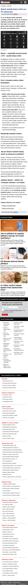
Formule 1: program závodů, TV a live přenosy (12, 476)
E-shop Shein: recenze (7, 397)
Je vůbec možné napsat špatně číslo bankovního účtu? (11, 287)
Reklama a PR (3, 582)
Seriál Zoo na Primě (7, 436)
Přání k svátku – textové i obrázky (9, 552)
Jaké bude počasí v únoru (8, 380)
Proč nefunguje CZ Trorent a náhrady (10, 573)
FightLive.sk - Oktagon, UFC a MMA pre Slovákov (7, 366)
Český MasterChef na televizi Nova (10, 427)
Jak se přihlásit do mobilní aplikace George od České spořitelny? (12, 235)
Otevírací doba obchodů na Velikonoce (10, 502)
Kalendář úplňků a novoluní (8, 529)
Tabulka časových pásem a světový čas (10, 447)
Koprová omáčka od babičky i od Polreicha (11, 492)
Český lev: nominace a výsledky (9, 385)
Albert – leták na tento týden (8, 509)
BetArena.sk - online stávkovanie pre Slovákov (7, 361)
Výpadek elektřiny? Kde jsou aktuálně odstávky (12, 449)
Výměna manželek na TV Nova (9, 424)
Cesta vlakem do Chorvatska (8, 545)
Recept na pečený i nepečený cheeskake (11, 488)
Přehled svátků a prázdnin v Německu (10, 527)
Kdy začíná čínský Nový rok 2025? (10, 383)
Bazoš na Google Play (8, 205)
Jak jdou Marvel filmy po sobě (9, 429)
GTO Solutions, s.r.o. (23, 584)
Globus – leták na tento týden (8, 515)
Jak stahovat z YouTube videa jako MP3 (11, 566)
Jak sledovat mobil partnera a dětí (9, 445)
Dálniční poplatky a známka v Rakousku (11, 470)
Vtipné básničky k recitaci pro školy (10, 554)
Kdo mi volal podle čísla (7, 461)
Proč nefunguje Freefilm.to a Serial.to (10, 568)
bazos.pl (3, 176)
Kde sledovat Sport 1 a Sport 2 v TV (10, 458)
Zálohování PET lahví (7, 474)
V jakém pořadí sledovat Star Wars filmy (11, 431)
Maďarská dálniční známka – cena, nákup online (12, 465)
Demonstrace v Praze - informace (9, 410)
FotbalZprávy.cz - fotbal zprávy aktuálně (6, 345)
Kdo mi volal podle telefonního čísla (10, 543)
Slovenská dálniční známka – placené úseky (11, 467)
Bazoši (5, 59)
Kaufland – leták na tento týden (9, 506)
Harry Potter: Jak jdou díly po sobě (10, 433)
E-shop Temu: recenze (7, 394)
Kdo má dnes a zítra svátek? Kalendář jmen (11, 549)
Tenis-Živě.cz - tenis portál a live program (7, 355)
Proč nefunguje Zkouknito (8, 570)
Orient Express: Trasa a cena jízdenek (10, 538)
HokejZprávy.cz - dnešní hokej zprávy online (7, 350)
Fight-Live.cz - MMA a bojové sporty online (7, 340)
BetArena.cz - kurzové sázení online (6, 335)
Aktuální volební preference (8, 408)
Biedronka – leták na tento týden (9, 518)
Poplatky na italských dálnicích (9, 472)
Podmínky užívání (16, 582)
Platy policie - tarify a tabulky (8, 417)
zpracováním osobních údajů (15, 310)
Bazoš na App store (8, 208)
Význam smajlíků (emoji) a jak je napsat (11, 456)
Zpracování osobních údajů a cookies (8, 584)
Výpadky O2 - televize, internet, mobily (10, 454)
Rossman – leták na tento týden (9, 520)
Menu (25, 2)
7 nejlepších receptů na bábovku (9, 483)
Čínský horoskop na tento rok (8, 534)
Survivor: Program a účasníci (8, 438)
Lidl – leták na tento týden (8, 504)
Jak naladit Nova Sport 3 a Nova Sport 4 (11, 540)
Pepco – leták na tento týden (8, 513)
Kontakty (9, 582)
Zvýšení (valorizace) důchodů (8, 413)
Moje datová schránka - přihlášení (9, 463)
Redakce (16, 14)
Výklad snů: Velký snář (7, 531)
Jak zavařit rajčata (6, 490)
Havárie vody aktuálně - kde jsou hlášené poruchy (13, 452)
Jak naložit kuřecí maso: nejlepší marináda (11, 495)
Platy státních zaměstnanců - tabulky (10, 415)
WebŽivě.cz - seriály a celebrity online (6, 329)
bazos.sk (10, 174)
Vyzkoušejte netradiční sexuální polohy (10, 547)
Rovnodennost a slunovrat (8, 536)
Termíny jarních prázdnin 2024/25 (9, 387)
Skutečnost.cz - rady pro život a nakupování (6, 324)
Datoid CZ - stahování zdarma (9, 575)
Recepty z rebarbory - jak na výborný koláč (11, 486)
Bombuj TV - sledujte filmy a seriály (10, 564)
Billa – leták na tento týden (8, 511)
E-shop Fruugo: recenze (7, 399)
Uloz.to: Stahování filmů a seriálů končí (10, 561)
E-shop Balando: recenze (8, 401)
